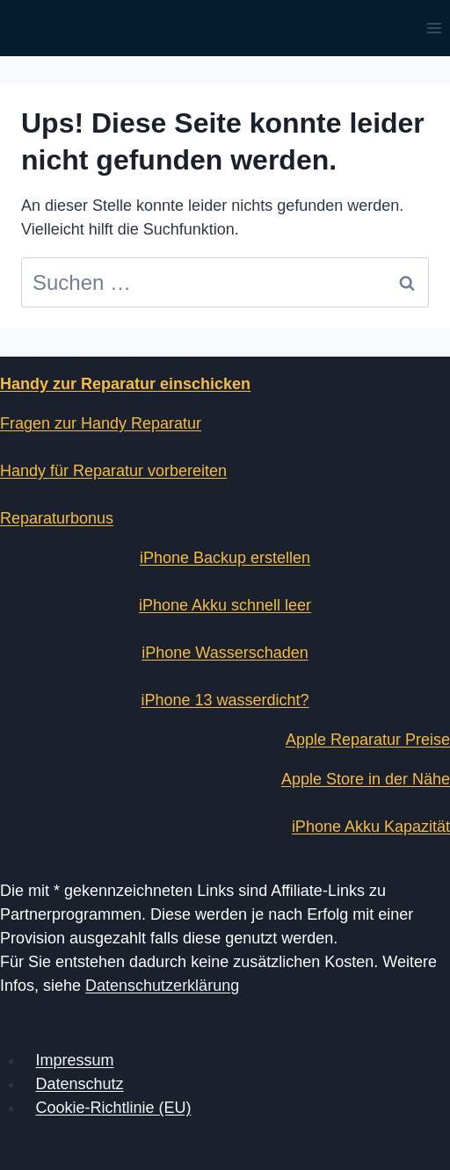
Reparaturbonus (56, 518)
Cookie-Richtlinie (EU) (114, 1107)
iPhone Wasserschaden (225, 652)
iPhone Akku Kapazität (371, 826)
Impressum (75, 1060)
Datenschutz (80, 1084)
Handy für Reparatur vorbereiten (113, 471)
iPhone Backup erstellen (225, 558)
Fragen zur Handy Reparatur (100, 423)
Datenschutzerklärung (162, 985)
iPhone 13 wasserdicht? (224, 700)
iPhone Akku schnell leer (225, 605)
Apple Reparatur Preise (368, 739)
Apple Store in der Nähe (365, 779)
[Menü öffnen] (433, 27)
